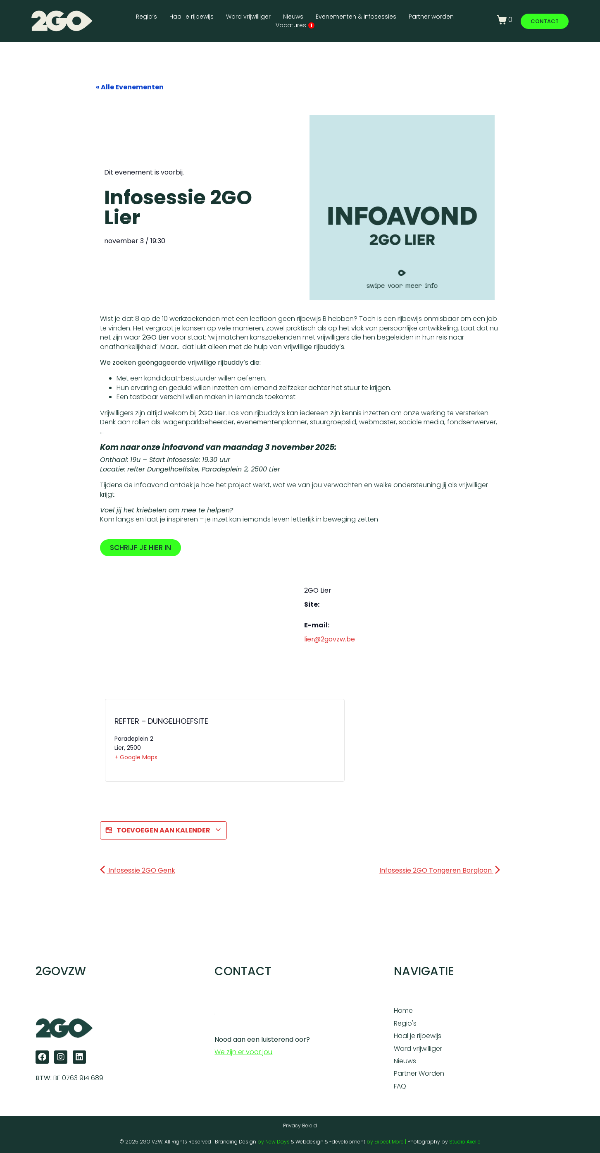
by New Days (273, 1141)
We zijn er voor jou (243, 1052)
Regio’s (146, 16)
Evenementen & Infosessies (356, 16)
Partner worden (431, 16)
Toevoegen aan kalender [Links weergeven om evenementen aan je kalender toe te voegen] (163, 830)
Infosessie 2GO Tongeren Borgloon (439, 870)
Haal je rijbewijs (191, 16)
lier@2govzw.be (329, 639)
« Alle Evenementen (130, 87)
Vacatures (295, 25)
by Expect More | (387, 1141)
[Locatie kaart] (260, 742)
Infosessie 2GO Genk (137, 870)
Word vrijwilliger (248, 16)
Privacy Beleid (300, 1125)
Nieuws (293, 16)
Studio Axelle (465, 1141)
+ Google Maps (135, 757)
